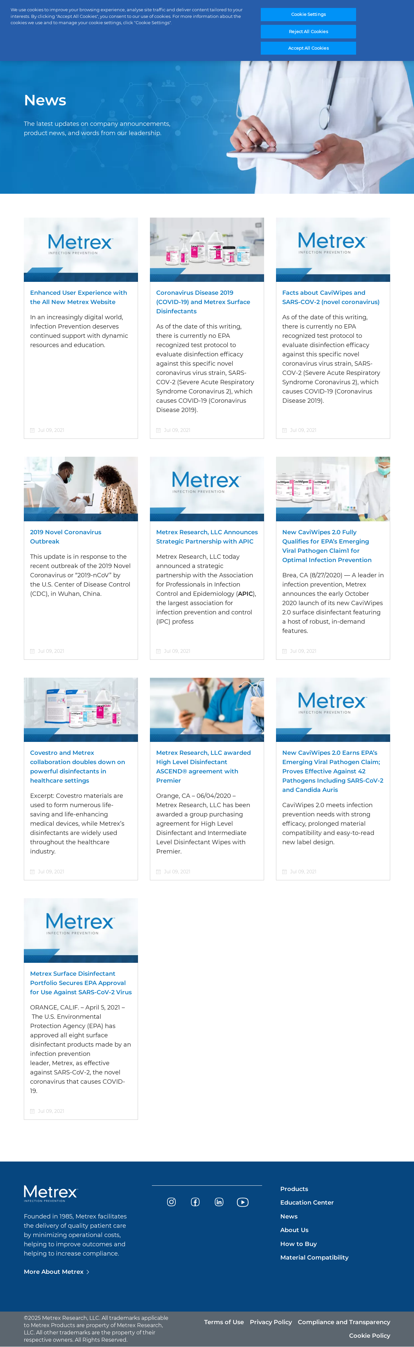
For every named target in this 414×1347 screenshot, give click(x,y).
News (289, 1216)
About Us (294, 1230)
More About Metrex (53, 1271)
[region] (207, 31)
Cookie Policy (369, 1335)
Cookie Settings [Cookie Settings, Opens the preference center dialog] (308, 14)
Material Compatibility (314, 1257)
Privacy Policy (271, 1322)
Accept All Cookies (308, 48)
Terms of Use (224, 1322)
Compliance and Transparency (344, 1322)
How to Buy (298, 1244)
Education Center (307, 1202)
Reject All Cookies (308, 31)
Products (294, 1189)
